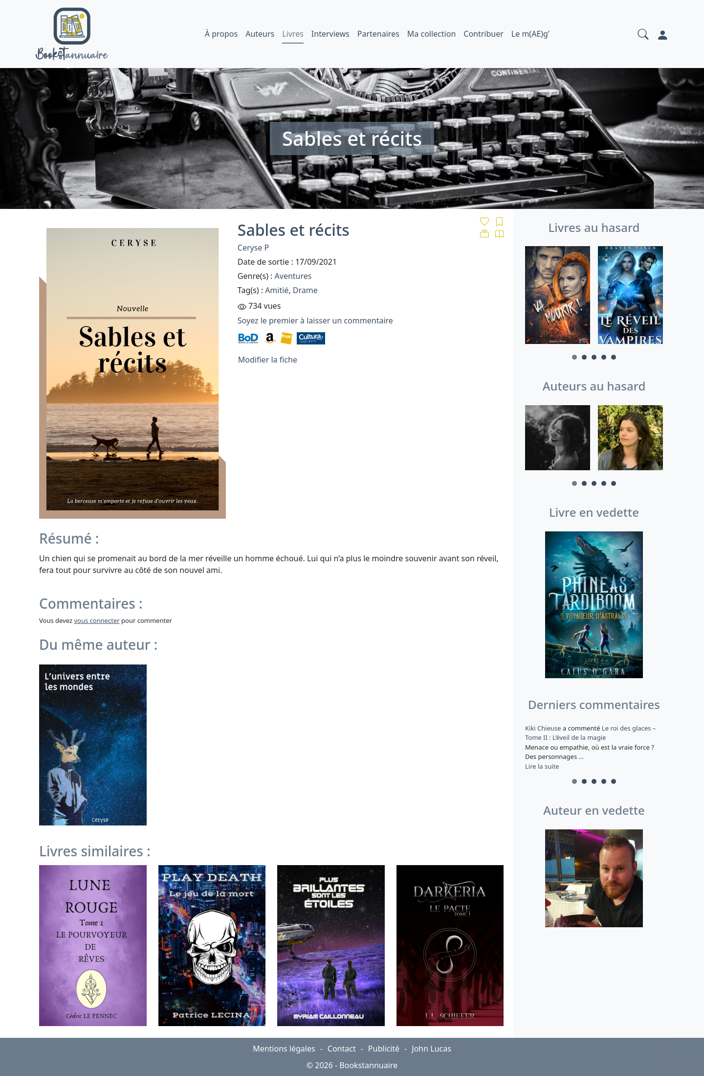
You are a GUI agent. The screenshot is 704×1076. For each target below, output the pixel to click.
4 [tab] (603, 357)
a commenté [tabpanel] (594, 747)
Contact (342, 1048)
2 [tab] (584, 357)
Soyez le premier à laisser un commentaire (315, 320)
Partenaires (378, 33)
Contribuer (483, 33)
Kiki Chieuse (544, 728)
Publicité (383, 1048)
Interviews (330, 33)
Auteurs (259, 33)
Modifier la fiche (267, 359)
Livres (293, 33)
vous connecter (96, 620)
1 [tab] (574, 357)
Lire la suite (542, 766)
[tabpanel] (557, 296)
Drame (305, 290)
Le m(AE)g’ (530, 33)
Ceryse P (253, 247)
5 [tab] (613, 357)
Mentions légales (284, 1048)
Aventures (293, 276)
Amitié (276, 290)
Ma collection (431, 33)
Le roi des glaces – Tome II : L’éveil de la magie (590, 733)
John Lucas (431, 1048)
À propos (221, 33)
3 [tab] (594, 357)
